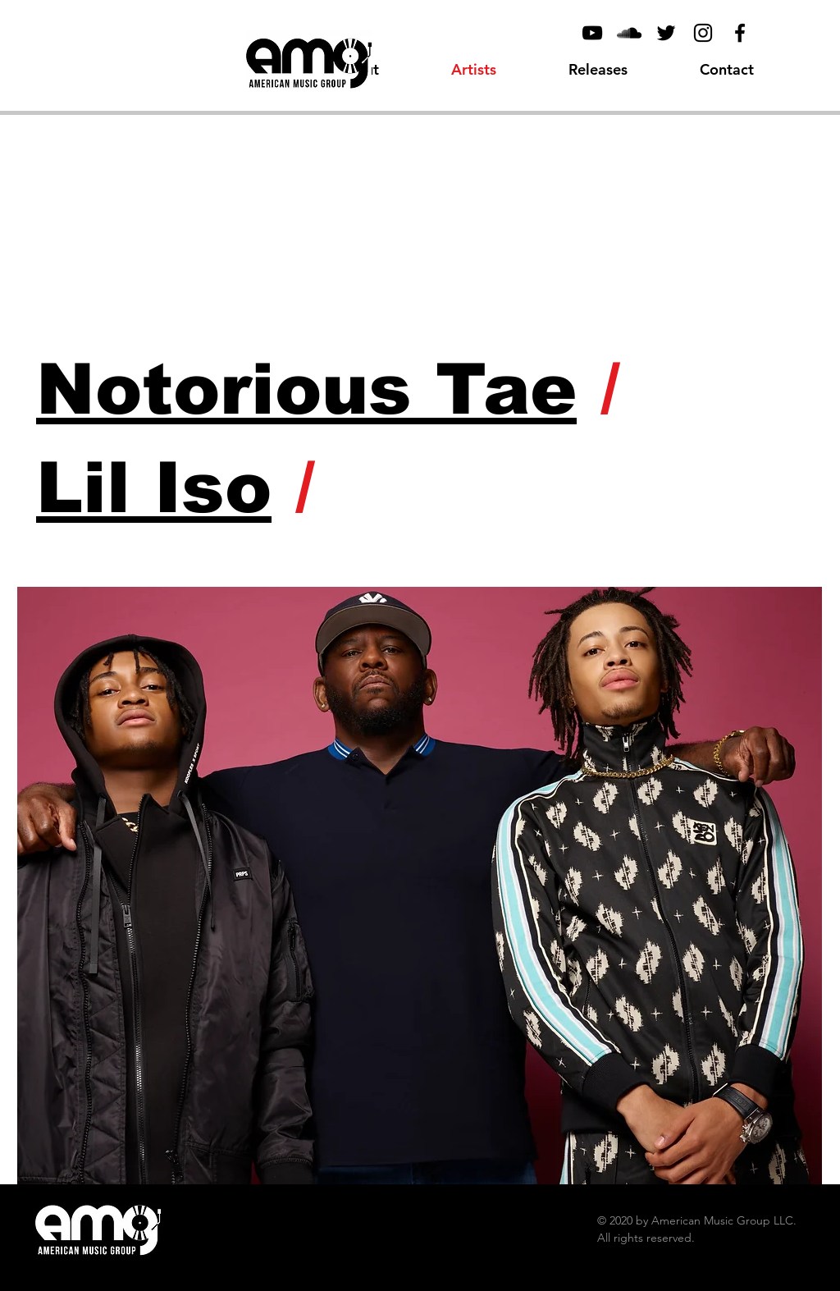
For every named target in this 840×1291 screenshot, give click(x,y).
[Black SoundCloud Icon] (629, 33)
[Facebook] (740, 33)
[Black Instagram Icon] (703, 33)
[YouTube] (592, 33)
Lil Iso (154, 487)
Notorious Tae (306, 389)
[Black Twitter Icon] (666, 33)
